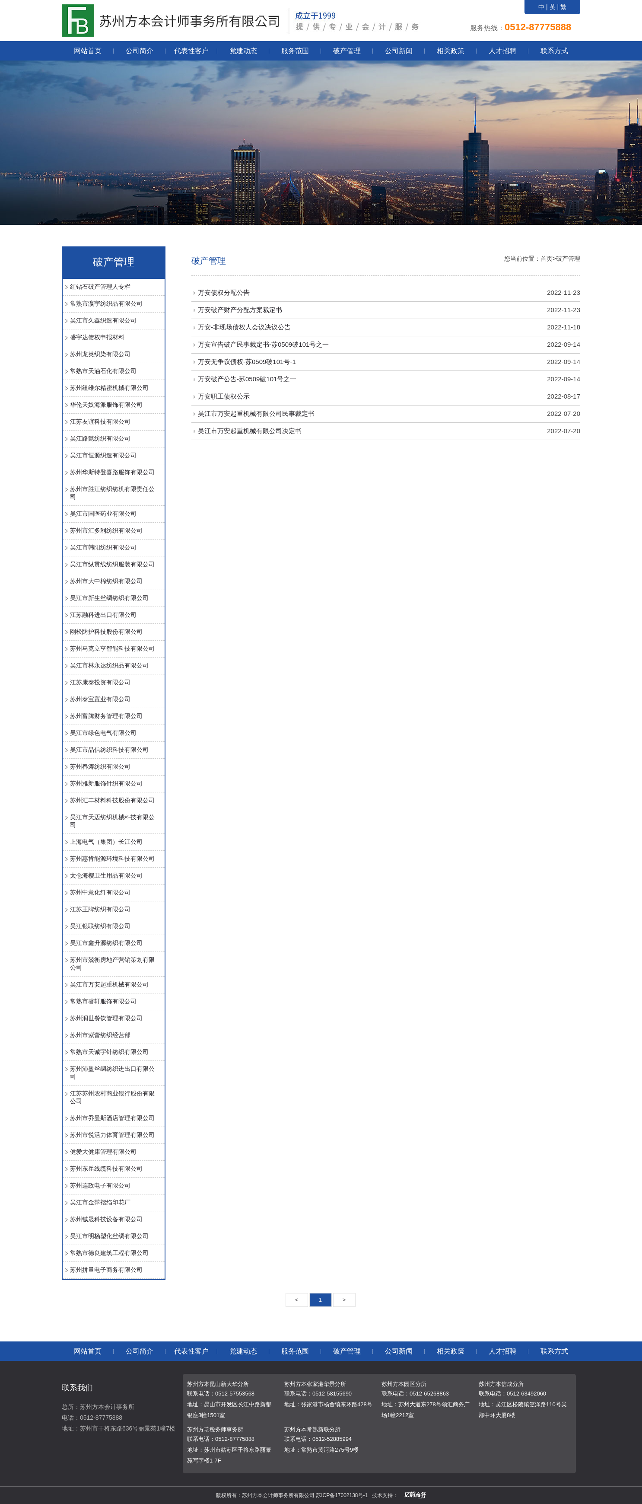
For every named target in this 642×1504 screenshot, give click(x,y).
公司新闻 (399, 50)
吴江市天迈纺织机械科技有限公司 (112, 821)
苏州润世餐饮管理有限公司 (106, 1018)
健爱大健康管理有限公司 (103, 1151)
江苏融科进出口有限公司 (103, 614)
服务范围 (295, 50)
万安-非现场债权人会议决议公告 (244, 327)
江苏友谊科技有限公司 (100, 421)
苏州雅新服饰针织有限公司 (106, 783)
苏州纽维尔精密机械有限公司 (109, 387)
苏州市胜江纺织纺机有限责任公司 (112, 492)
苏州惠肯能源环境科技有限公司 (112, 858)
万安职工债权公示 (224, 396)
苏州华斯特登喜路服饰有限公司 (112, 472)
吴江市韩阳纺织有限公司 (103, 547)
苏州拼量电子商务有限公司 (106, 1269)
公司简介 (139, 50)
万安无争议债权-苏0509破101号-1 (247, 361)
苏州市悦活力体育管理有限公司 (112, 1134)
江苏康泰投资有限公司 (100, 682)
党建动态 (243, 50)
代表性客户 (191, 50)
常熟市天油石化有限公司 (103, 370)
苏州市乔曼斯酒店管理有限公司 (112, 1117)
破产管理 (347, 50)
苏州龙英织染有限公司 (100, 354)
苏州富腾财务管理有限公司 (106, 715)
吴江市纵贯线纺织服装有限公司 (112, 564)
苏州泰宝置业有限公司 (100, 699)
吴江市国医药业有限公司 (103, 513)
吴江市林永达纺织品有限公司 (109, 665)
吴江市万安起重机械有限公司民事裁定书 (256, 413)
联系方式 (554, 50)
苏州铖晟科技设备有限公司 (106, 1219)
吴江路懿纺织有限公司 (100, 438)
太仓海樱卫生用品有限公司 (106, 875)
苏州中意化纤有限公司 (100, 892)
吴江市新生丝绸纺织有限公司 (109, 597)
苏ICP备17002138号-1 (342, 1495)
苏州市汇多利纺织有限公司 (106, 530)
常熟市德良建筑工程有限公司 (109, 1252)
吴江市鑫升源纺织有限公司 (106, 942)
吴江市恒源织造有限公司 (103, 455)
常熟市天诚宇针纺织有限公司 (109, 1051)
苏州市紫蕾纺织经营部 (100, 1034)
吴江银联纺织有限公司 (100, 926)
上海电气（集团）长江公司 (106, 841)
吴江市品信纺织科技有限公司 (109, 749)
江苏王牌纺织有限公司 (100, 909)
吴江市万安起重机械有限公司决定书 (250, 430)
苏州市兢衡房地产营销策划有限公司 (112, 963)
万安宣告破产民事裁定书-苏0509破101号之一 (263, 344)
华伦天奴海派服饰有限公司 (106, 404)
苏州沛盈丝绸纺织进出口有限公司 (112, 1072)
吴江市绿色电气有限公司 (103, 732)
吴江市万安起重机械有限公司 (109, 984)
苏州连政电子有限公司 (100, 1185)
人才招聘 (502, 50)
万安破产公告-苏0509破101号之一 (247, 379)
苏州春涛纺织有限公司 (100, 766)
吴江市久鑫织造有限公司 (103, 320)
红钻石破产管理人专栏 (100, 286)
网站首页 (88, 50)
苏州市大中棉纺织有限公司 (106, 581)
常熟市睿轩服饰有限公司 (103, 1001)
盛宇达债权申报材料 (97, 337)
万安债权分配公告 (224, 292)
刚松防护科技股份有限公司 (106, 631)
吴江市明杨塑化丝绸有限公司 (109, 1236)
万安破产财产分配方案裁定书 (240, 309)
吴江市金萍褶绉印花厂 (100, 1202)
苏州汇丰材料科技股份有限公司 (112, 800)
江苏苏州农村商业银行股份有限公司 (112, 1097)
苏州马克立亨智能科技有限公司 (112, 648)
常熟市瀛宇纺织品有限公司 (106, 303)
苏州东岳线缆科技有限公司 (106, 1168)
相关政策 (450, 50)
